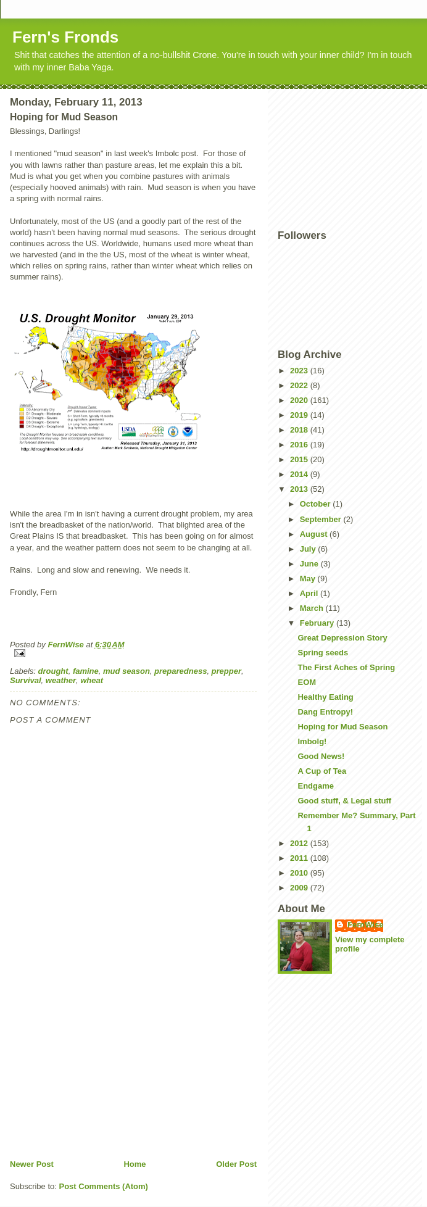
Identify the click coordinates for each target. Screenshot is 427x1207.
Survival (25, 680)
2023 (300, 370)
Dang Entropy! (325, 711)
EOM (306, 682)
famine (86, 671)
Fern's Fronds (65, 37)
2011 (300, 858)
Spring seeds (322, 652)
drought (53, 671)
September (322, 519)
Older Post (236, 1164)
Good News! (320, 756)
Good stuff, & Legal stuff (344, 800)
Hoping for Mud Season (342, 726)
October (316, 503)
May (309, 578)
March (313, 608)
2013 (300, 489)
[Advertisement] (102, 1072)
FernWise (365, 924)
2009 (300, 887)
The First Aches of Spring (346, 667)
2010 (300, 872)
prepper (226, 671)
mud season (126, 671)
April (310, 593)
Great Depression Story (342, 637)
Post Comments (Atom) (103, 1186)
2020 (300, 400)
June (310, 563)
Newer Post (32, 1164)
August (315, 534)
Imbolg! (311, 741)
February (318, 623)
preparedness (180, 671)
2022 (300, 385)
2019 (300, 415)
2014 (300, 474)
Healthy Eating (325, 697)
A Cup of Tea (321, 771)
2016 (300, 444)
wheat (91, 680)
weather (61, 680)
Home (134, 1164)
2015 (300, 459)
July (309, 549)
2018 (300, 429)
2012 (300, 843)
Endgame (315, 785)
